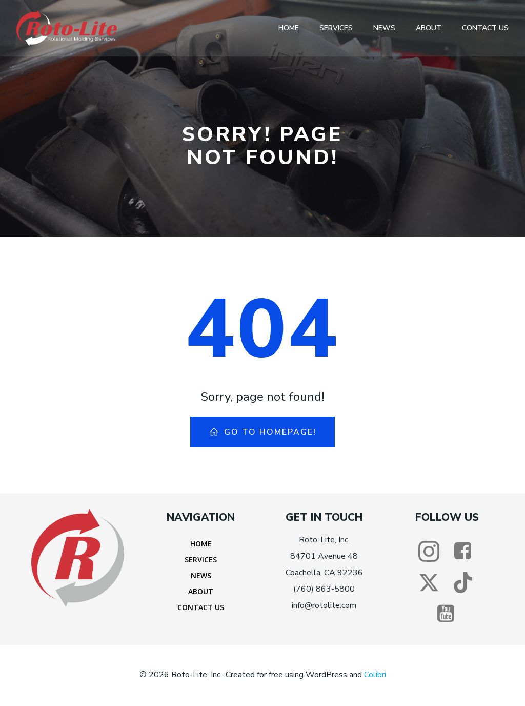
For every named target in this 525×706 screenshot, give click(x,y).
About (428, 28)
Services (336, 28)
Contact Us (485, 28)
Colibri (375, 675)
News (384, 28)
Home (288, 28)
